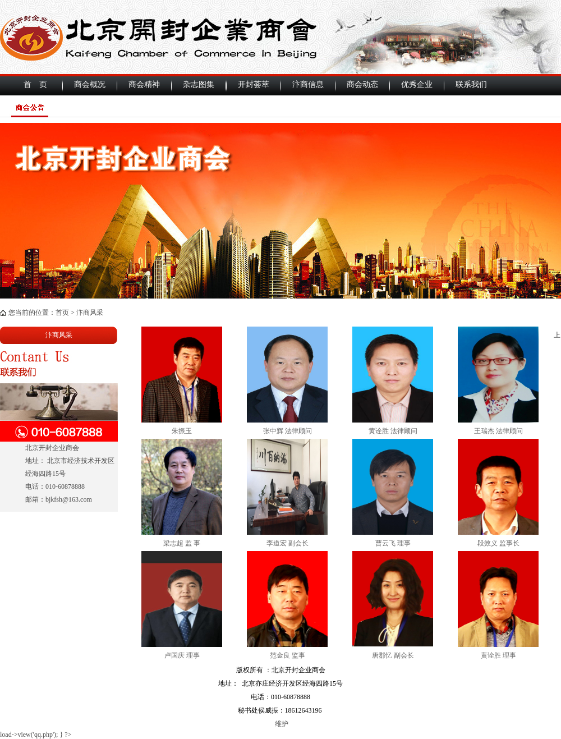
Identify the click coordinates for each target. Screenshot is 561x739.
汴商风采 (89, 312)
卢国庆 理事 (182, 655)
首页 (62, 312)
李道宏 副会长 (287, 543)
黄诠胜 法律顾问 (393, 431)
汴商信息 (308, 84)
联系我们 (471, 84)
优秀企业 (417, 84)
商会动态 (362, 84)
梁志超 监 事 (181, 543)
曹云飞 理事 (393, 543)
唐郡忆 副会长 (393, 655)
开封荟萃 (253, 84)
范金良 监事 (287, 655)
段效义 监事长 (498, 543)
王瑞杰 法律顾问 (498, 431)
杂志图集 (198, 84)
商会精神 (144, 84)
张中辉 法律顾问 (287, 431)
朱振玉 (182, 431)
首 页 (35, 84)
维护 (280, 724)
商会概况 (89, 84)
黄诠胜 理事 (498, 655)
